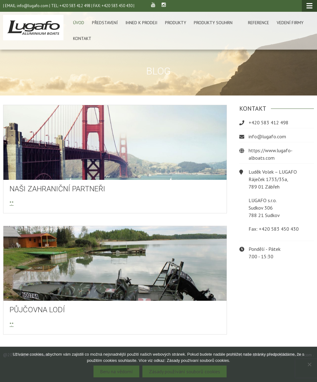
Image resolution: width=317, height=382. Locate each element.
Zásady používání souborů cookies (184, 371)
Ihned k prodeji (141, 22)
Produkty (175, 22)
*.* (12, 203)
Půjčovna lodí (37, 309)
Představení (105, 22)
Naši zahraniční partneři (57, 188)
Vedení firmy (290, 22)
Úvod (78, 22)
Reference (258, 22)
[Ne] (309, 364)
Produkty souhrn (213, 22)
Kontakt (82, 38)
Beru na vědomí (116, 371)
